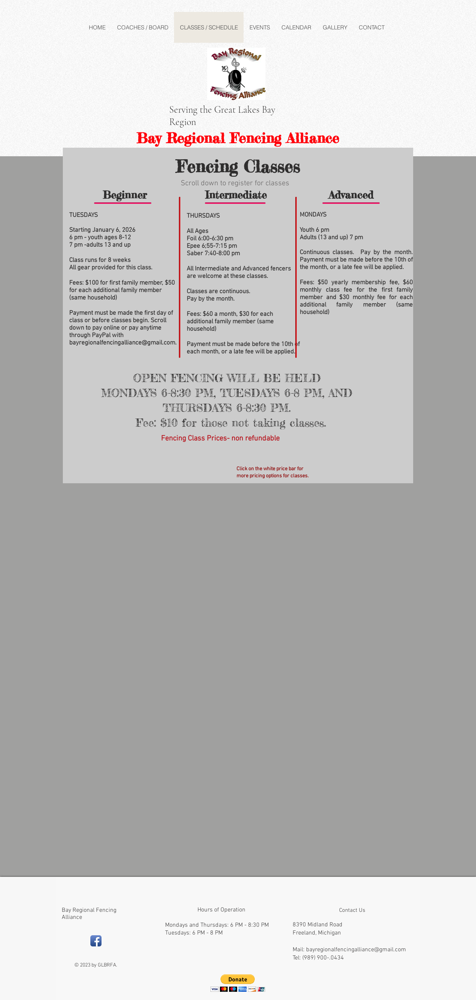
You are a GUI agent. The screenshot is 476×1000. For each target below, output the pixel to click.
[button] (237, 983)
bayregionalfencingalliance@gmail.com (122, 343)
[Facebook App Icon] (96, 940)
